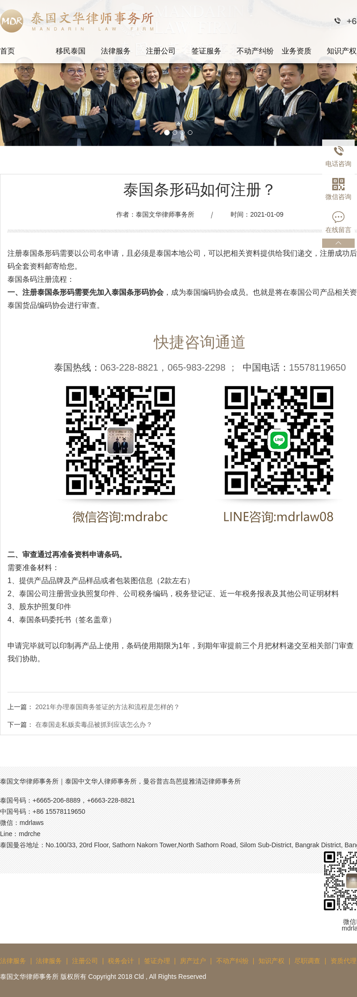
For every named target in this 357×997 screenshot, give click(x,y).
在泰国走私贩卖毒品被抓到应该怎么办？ (93, 724)
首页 (7, 51)
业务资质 (296, 51)
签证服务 (206, 51)
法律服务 (116, 51)
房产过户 (193, 960)
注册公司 (161, 51)
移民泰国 (71, 51)
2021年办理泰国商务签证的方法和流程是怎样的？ (107, 707)
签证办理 (157, 960)
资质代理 (344, 960)
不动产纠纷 (255, 51)
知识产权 (271, 960)
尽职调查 (307, 960)
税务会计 (121, 960)
